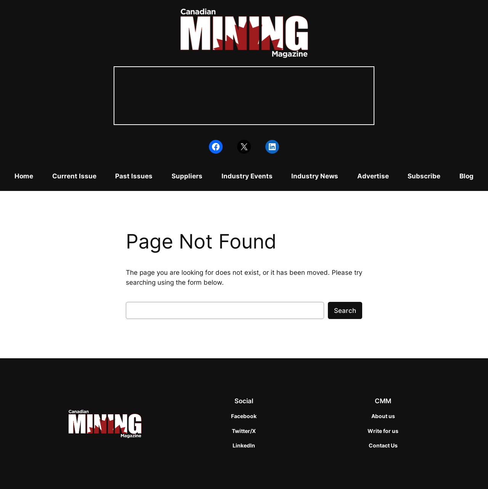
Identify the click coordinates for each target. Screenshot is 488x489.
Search (345, 310)
